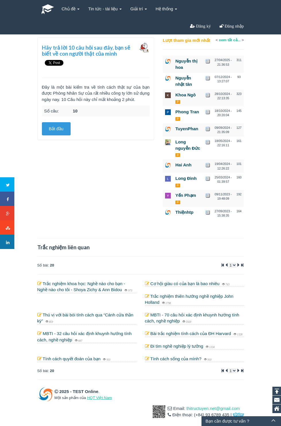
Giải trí (138, 8)
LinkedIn (7, 242)
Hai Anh (183, 164)
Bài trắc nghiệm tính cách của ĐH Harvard (191, 333)
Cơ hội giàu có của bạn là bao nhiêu (185, 283)
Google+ (7, 213)
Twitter (7, 185)
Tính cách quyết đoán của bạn (72, 358)
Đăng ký (203, 26)
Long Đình (186, 178)
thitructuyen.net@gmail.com (213, 408)
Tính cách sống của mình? (176, 358)
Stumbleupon (7, 228)
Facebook (7, 199)
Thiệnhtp (184, 212)
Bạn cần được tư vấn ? (227, 421)
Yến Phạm (185, 195)
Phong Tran (187, 111)
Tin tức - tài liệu (105, 8)
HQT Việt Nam (99, 398)
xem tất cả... (230, 40)
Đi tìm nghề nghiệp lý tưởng (177, 346)
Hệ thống (166, 8)
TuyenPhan (186, 128)
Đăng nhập (234, 26)
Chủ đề (71, 8)
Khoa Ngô (185, 94)
